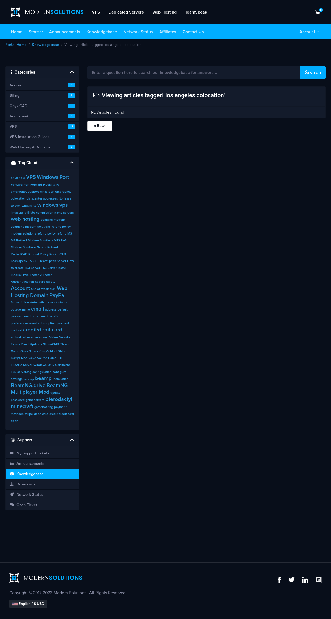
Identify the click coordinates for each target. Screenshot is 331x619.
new (22, 178)
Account (307, 32)
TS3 (31, 261)
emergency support (25, 191)
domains (47, 220)
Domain (39, 295)
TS (36, 261)
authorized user (22, 337)
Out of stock (40, 289)
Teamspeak (19, 261)
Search (313, 72)
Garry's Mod (48, 351)
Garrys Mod (19, 358)
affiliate (30, 212)
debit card (41, 414)
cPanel (24, 344)
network (51, 302)
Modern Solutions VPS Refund (49, 240)
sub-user (41, 337)
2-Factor (46, 275)
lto (61, 198)
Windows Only (43, 365)
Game (15, 351)
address (51, 309)
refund (61, 233)
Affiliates (167, 32)
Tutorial (16, 275)
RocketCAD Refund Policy (29, 254)
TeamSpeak (196, 12)
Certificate (62, 365)
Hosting (20, 295)
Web (62, 288)
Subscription (20, 302)
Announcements (64, 32)
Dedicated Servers (126, 12)
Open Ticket (23, 505)
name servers (64, 212)
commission (44, 212)
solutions (44, 226)
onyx (14, 178)
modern (30, 226)
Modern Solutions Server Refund (34, 247)
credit (53, 414)
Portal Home (16, 45)
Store (34, 32)
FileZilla (16, 365)
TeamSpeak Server (53, 261)
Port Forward (33, 185)
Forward (17, 185)
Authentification (22, 282)
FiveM (47, 185)
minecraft (22, 406)
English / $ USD (28, 604)
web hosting (25, 219)
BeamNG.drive (28, 385)
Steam (64, 344)
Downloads (22, 484)
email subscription (42, 323)
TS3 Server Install (53, 268)
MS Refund (19, 240)
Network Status (138, 32)
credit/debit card (42, 330)
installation (60, 379)
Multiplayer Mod (30, 392)
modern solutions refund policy (33, 233)
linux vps (17, 212)
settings (17, 379)
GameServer (29, 351)
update (55, 393)
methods (17, 414)
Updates (36, 344)
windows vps (52, 205)
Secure (40, 282)
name (26, 309)
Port (64, 177)
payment (60, 407)
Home (16, 32)
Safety (50, 282)
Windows (47, 177)
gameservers (35, 400)
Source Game (47, 358)
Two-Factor (31, 275)
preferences (19, 323)
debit (14, 421)
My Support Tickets (29, 453)
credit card (66, 414)
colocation (18, 198)
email (37, 309)
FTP (60, 358)
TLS (13, 372)
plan (53, 289)
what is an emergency (55, 191)
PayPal (57, 295)
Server (27, 365)
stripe (29, 414)
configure (59, 372)
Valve (32, 358)
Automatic (37, 302)
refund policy (61, 226)
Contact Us (193, 32)
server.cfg (24, 372)
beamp (43, 378)
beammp (29, 379)
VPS (96, 12)
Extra (14, 344)
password (18, 400)
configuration (41, 372)
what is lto (29, 205)
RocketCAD (57, 254)
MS (69, 233)
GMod (62, 351)
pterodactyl (58, 399)
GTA (56, 185)
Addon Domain (59, 337)
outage (16, 309)
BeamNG (57, 385)
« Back (100, 126)
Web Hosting (164, 12)
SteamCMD (51, 344)
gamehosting (43, 407)
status (62, 302)
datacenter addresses (42, 198)
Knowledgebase (102, 32)
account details (47, 316)
